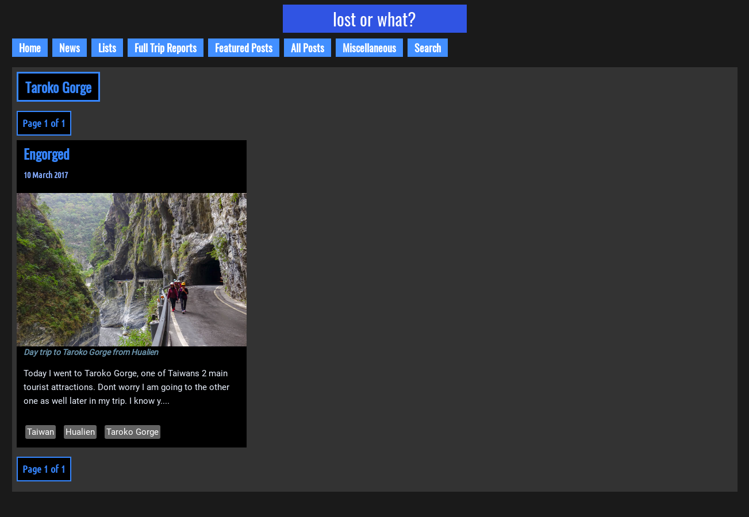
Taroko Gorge (132, 432)
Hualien (80, 432)
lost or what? (374, 19)
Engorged (47, 153)
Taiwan (40, 432)
